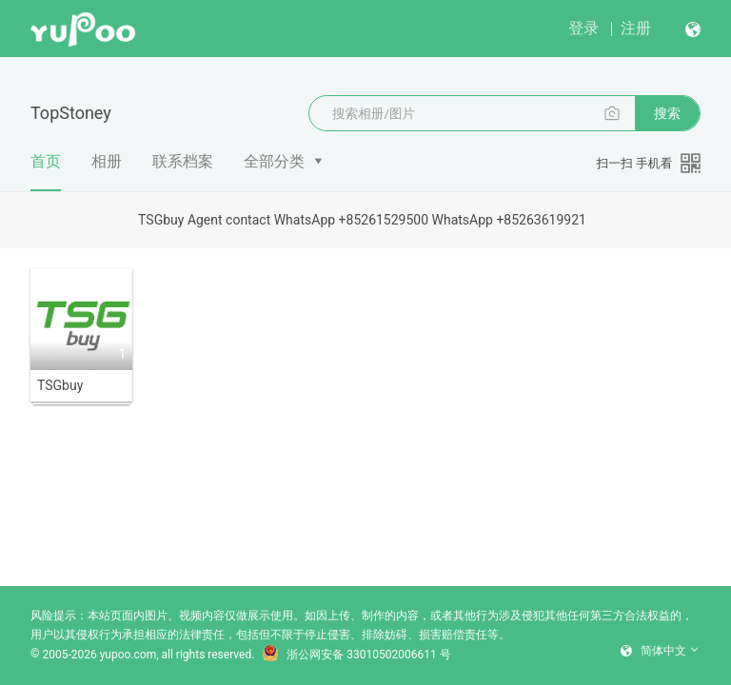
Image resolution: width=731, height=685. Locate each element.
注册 (636, 28)
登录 (583, 28)
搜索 (667, 113)
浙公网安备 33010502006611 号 (356, 654)
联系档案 (182, 161)
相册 (106, 161)
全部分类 (274, 161)
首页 (45, 171)
